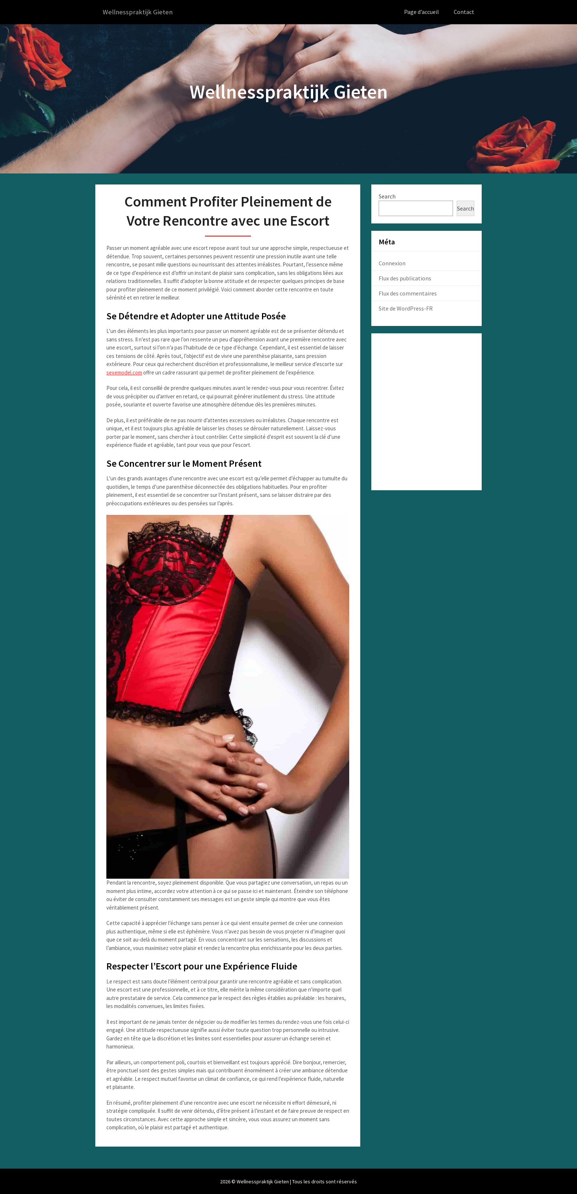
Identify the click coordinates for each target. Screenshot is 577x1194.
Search (387, 196)
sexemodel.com (124, 372)
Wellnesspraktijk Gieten (139, 12)
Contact (464, 11)
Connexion (392, 262)
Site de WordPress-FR (406, 308)
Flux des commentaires (408, 293)
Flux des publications (405, 278)
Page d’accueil (421, 11)
